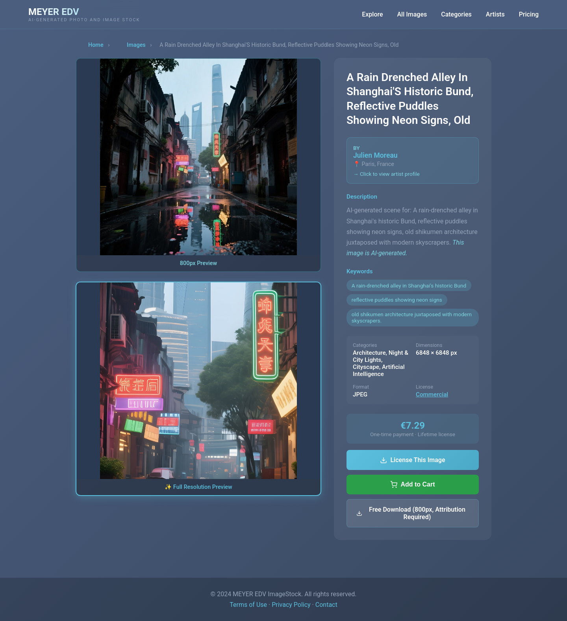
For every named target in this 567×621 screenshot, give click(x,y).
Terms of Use (248, 604)
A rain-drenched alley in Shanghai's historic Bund (409, 285)
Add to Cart (412, 484)
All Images (412, 14)
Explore (372, 14)
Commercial (432, 394)
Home (96, 45)
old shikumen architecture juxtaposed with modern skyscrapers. (412, 317)
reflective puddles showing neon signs (397, 300)
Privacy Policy (291, 604)
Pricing (529, 14)
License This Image (412, 460)
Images (136, 45)
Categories (456, 14)
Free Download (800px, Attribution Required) (410, 513)
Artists (495, 14)
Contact (326, 604)
